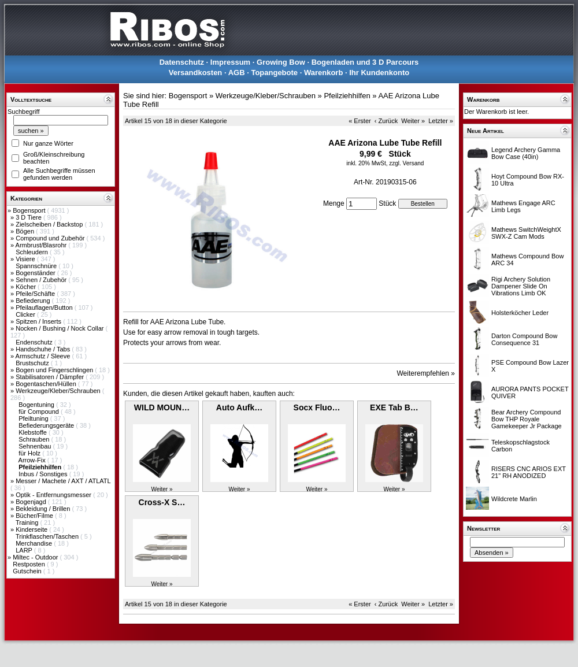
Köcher (27, 286)
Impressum (230, 62)
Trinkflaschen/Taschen (48, 536)
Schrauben (34, 439)
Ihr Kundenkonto (379, 72)
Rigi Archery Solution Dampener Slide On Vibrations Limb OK (520, 286)
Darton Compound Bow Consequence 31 (524, 339)
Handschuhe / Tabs (44, 349)
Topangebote (274, 72)
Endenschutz (35, 342)
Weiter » (413, 120)
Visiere (26, 258)
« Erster (360, 120)
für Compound (39, 411)
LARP (25, 550)
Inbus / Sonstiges (43, 473)
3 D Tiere (29, 217)
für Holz (30, 453)
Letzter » (440, 120)
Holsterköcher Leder (520, 312)
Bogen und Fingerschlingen (55, 369)
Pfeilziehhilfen (347, 95)
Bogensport (30, 210)
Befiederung (33, 300)
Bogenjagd (32, 501)
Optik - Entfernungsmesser (54, 494)
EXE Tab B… (394, 407)
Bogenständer (36, 272)
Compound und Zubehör (51, 238)
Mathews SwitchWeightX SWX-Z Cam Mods (526, 233)
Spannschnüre (37, 265)
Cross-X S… (162, 502)
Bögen (26, 231)
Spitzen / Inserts (39, 321)
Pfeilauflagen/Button (45, 307)
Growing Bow (281, 62)
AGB (236, 72)
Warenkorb (323, 72)
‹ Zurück (386, 120)
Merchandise (35, 543)
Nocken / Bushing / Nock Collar (60, 328)
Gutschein (28, 571)
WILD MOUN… (162, 407)
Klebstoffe (33, 432)
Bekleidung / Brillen (44, 508)
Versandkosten (196, 72)
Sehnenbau (35, 446)
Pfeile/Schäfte (36, 293)
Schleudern (33, 252)
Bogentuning (37, 404)
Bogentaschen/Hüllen (47, 383)
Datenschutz (182, 62)
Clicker (26, 314)
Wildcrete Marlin (514, 498)
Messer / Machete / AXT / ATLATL (63, 480)
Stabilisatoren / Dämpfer (51, 376)
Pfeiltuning (34, 418)
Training (28, 522)
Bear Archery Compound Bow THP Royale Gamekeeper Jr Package (526, 419)
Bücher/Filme (35, 515)
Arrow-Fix (32, 460)
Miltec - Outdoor (36, 557)
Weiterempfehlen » (426, 373)
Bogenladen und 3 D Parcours (365, 62)
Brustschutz (33, 363)
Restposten (30, 564)
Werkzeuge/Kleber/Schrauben (59, 390)
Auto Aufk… (239, 407)
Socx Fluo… (317, 407)
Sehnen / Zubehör (42, 279)
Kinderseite (32, 529)
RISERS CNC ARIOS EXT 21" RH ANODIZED (528, 472)
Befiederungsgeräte (47, 425)
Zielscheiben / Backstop (50, 224)
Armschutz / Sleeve (44, 356)
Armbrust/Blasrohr (42, 245)
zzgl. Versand (406, 163)
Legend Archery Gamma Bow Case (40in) (525, 153)
